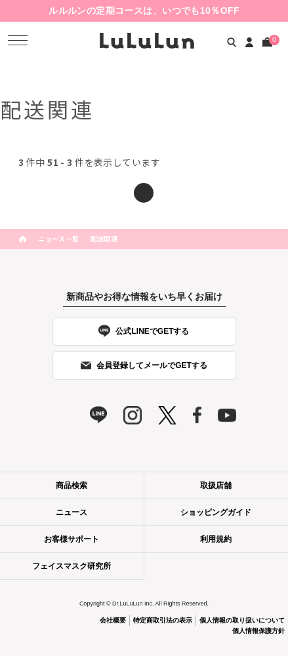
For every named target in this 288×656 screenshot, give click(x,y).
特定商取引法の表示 (162, 620)
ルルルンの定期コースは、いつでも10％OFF (144, 10)
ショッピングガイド (215, 512)
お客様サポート (71, 539)
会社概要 (113, 620)
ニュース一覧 (58, 238)
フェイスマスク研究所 (71, 566)
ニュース (71, 512)
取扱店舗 (216, 485)
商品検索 (71, 485)
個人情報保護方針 (258, 630)
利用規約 (216, 539)
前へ (144, 193)
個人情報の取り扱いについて (242, 620)
